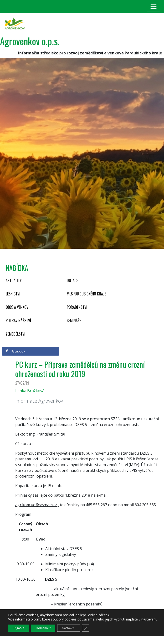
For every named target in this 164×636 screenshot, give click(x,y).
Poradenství (77, 307)
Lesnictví (13, 294)
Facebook (15, 351)
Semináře (74, 320)
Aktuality (14, 280)
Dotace (72, 280)
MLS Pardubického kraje (86, 294)
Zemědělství (15, 334)
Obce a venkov (17, 307)
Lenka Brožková (29, 390)
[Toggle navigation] (153, 6)
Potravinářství (18, 320)
